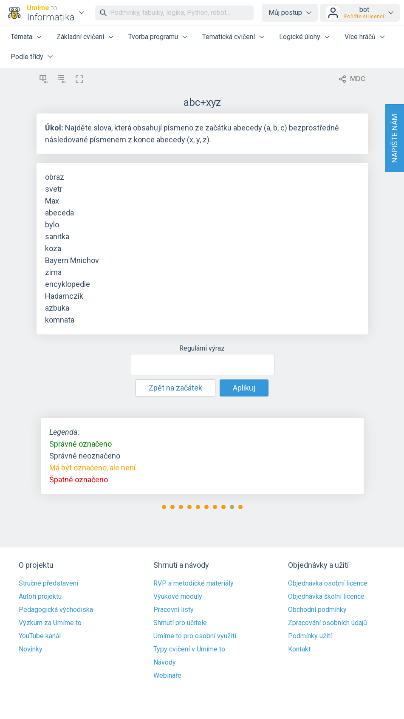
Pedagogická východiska (56, 610)
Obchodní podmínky (317, 610)
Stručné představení (48, 583)
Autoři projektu (40, 596)
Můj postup (285, 12)
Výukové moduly (177, 596)
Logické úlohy (299, 37)
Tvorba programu (153, 37)
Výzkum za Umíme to (50, 623)
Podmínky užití (310, 636)
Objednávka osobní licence (327, 583)
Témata (21, 37)
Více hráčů (360, 37)
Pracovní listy (173, 610)
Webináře (167, 675)
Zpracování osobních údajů (327, 623)
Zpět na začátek (175, 387)
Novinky (30, 649)
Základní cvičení (80, 37)
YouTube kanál (40, 636)
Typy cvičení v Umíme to (189, 649)
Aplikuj (244, 387)
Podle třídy (27, 57)
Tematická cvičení (228, 37)
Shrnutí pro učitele (180, 623)
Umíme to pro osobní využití (194, 636)
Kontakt (299, 649)
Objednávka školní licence (326, 596)
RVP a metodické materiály (193, 583)
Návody (164, 662)
